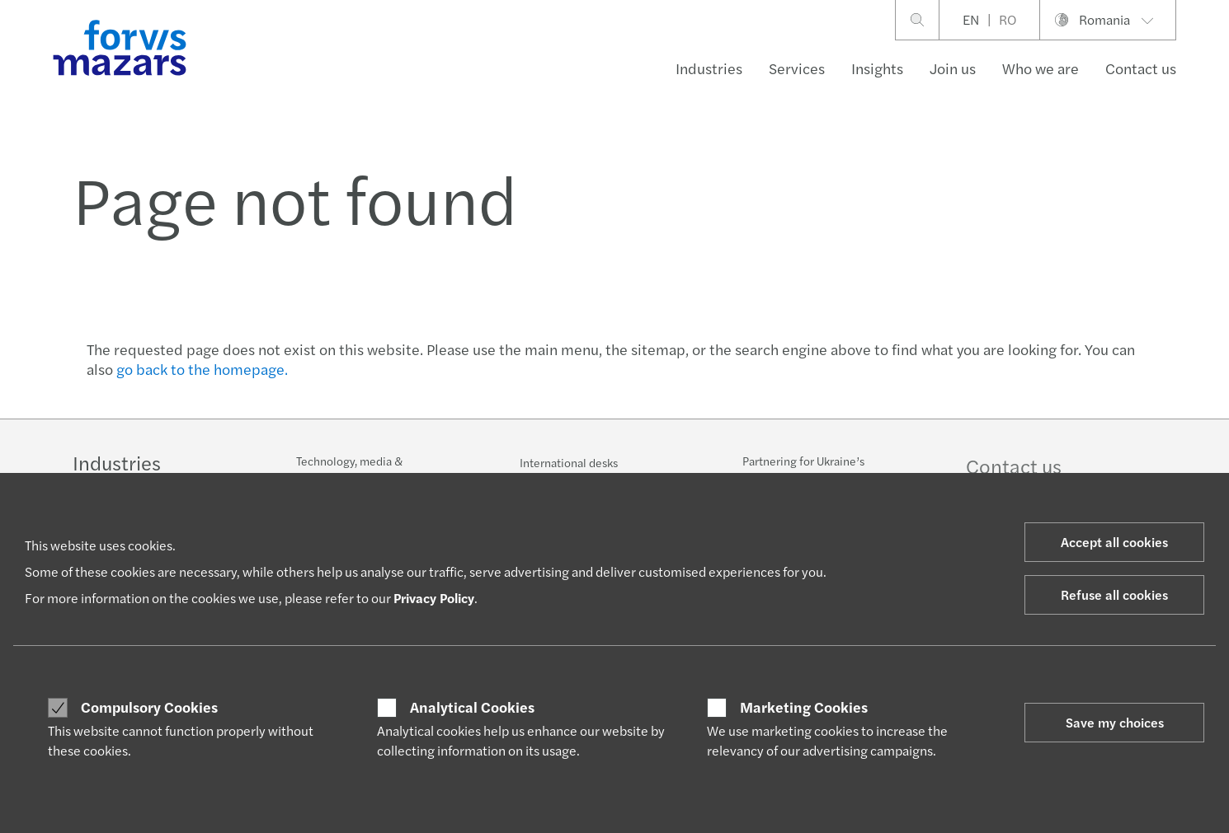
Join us (953, 68)
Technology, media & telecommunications (349, 468)
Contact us (1140, 68)
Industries (709, 68)
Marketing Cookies (804, 707)
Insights (877, 68)
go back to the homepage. (202, 368)
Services (797, 68)
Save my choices (1115, 722)
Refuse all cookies (1114, 594)
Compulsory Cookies (149, 707)
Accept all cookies (1114, 541)
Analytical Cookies (472, 707)
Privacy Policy (433, 597)
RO (1007, 19)
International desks (569, 463)
